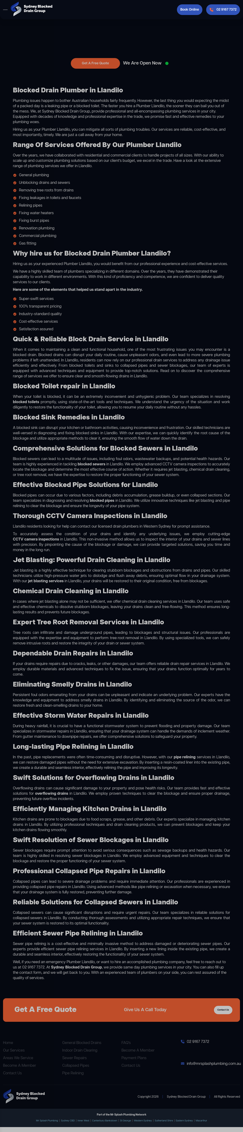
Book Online (189, 9)
